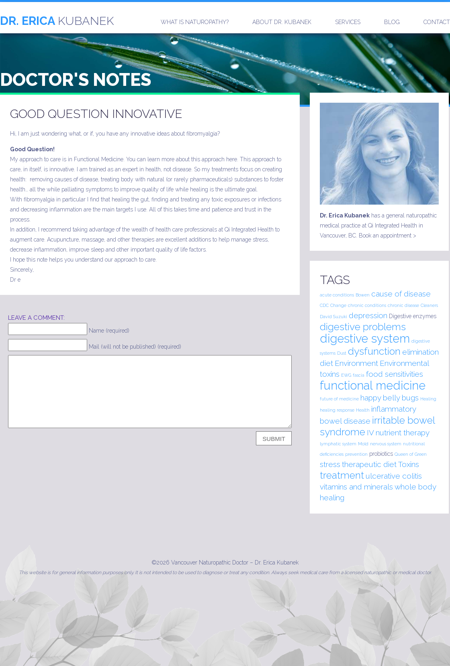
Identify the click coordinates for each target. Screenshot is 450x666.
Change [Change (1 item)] (338, 305)
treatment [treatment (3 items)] (342, 475)
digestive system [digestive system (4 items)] (365, 338)
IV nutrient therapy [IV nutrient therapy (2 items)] (398, 432)
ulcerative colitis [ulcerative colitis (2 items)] (394, 475)
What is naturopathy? (195, 22)
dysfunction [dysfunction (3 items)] (374, 351)
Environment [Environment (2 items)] (356, 363)
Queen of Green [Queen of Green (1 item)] (411, 454)
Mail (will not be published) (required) (135, 346)
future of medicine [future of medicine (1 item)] (339, 398)
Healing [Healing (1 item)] (428, 398)
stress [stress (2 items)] (330, 464)
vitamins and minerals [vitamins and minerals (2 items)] (356, 486)
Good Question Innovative (96, 114)
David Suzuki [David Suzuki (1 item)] (333, 316)
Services (347, 22)
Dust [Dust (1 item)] (341, 353)
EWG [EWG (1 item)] (346, 375)
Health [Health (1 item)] (363, 410)
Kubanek (57, 21)
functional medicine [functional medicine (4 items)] (372, 385)
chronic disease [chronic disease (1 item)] (403, 305)
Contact (436, 22)
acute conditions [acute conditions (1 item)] (337, 294)
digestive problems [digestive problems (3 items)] (363, 327)
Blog (392, 22)
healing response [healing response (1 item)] (337, 410)
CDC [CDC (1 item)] (324, 305)
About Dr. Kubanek (281, 22)
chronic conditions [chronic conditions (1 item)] (367, 305)
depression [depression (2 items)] (368, 315)
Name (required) (109, 330)
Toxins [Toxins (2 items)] (408, 464)
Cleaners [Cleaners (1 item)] (429, 305)
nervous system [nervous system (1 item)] (385, 443)
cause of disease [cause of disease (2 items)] (401, 293)
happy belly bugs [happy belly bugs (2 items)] (389, 397)
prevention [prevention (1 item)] (356, 454)
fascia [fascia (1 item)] (358, 375)
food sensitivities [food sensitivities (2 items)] (394, 374)
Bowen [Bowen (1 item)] (363, 294)
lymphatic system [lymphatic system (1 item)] (338, 443)
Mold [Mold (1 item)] (363, 443)
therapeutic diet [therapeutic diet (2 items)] (369, 464)
